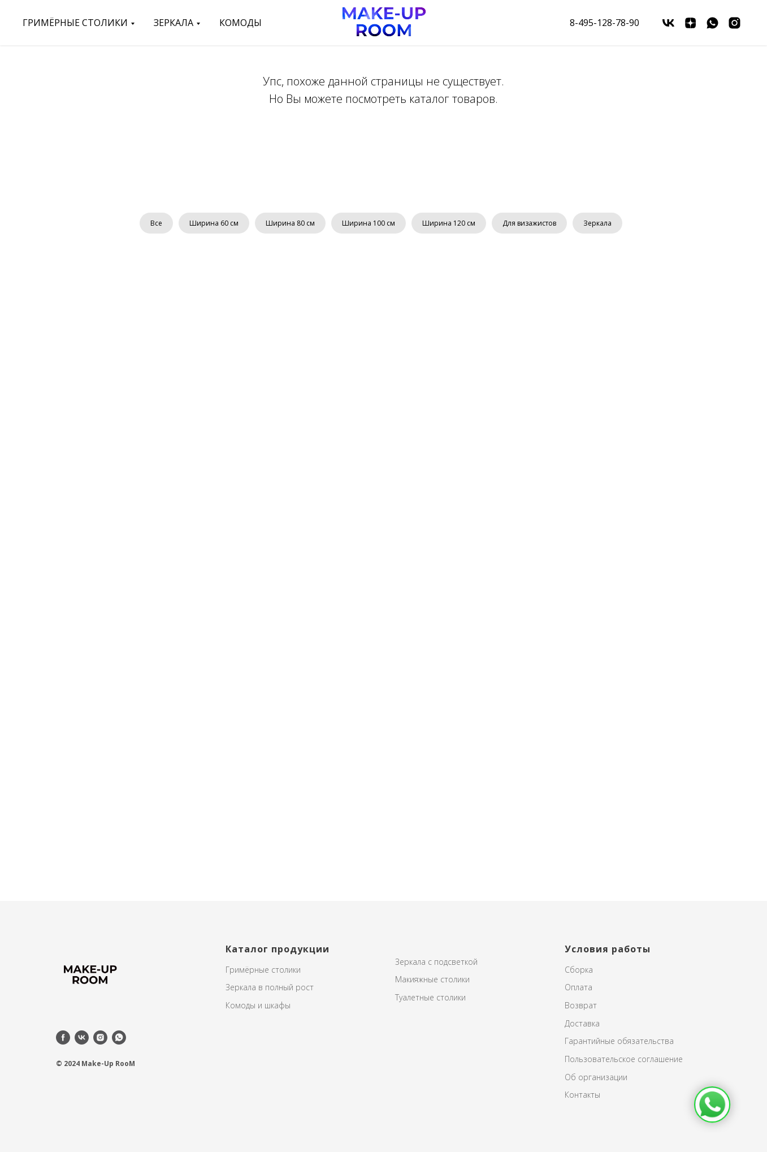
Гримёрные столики (75, 22)
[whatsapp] (712, 23)
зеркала (173, 22)
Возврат (581, 1005)
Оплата (578, 987)
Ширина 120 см (448, 223)
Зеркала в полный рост (270, 987)
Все (156, 223)
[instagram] (734, 23)
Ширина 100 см (368, 223)
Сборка (579, 969)
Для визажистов (529, 223)
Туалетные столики (430, 997)
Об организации (596, 1077)
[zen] (690, 23)
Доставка (582, 1023)
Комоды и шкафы (258, 1005)
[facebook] (63, 1037)
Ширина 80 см (290, 223)
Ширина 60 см (214, 223)
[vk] (668, 23)
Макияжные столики (432, 979)
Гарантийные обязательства (619, 1040)
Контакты (582, 1094)
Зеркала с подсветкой (436, 961)
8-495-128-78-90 (604, 22)
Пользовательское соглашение (624, 1059)
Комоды (240, 22)
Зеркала (597, 223)
